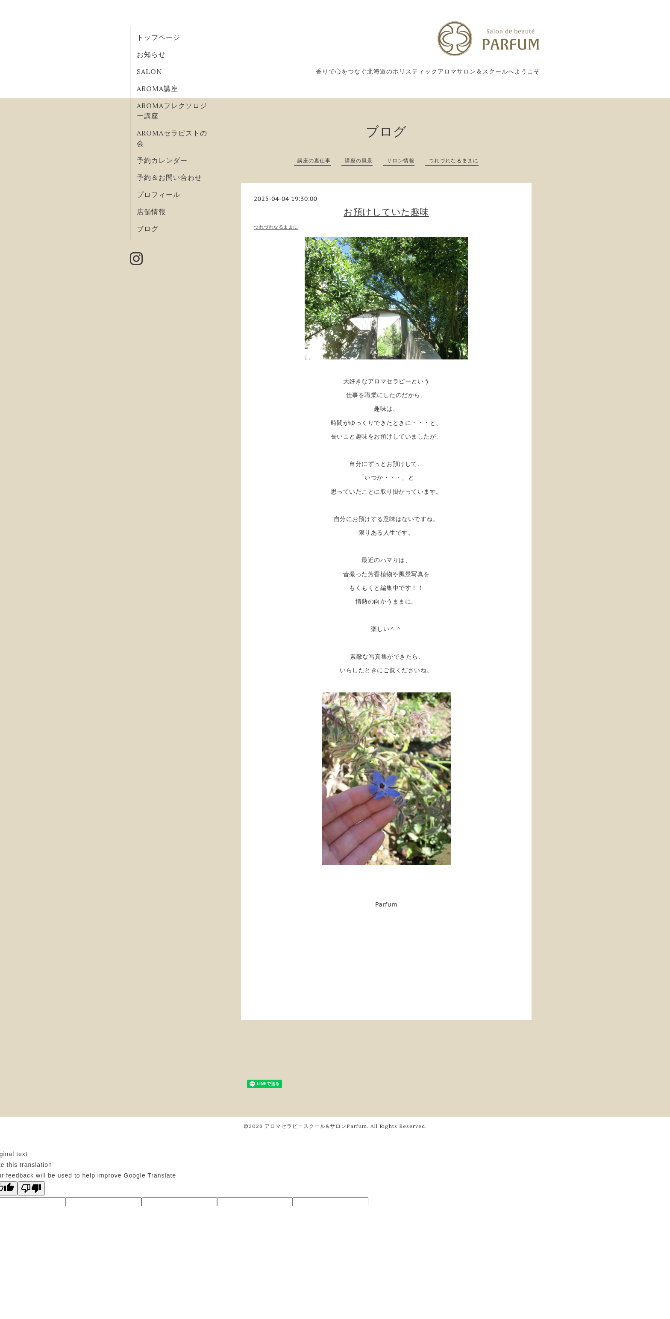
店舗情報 (151, 211)
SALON (149, 71)
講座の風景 (359, 160)
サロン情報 (400, 160)
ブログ (148, 228)
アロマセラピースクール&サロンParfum (315, 1126)
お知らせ (151, 54)
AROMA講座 (157, 88)
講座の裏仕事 (314, 160)
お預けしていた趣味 (386, 212)
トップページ (158, 37)
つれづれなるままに (454, 160)
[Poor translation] (31, 1188)
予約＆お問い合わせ (169, 177)
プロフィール (158, 194)
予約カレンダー (162, 160)
